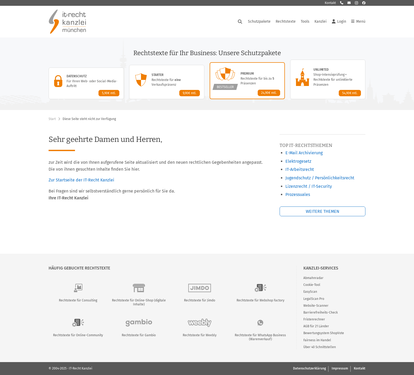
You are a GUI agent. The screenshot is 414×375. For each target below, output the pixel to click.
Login (339, 21)
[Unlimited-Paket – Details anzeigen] (327, 79)
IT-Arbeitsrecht (299, 169)
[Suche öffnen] (240, 22)
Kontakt (330, 3)
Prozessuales (297, 194)
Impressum (340, 368)
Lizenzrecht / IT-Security (308, 186)
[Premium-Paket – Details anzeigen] (247, 81)
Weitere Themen (322, 211)
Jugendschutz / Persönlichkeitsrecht (319, 177)
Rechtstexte (286, 21)
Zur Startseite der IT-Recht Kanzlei (81, 179)
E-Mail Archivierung (304, 152)
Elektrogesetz (298, 161)
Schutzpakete (259, 21)
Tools (305, 21)
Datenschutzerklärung (309, 368)
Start (52, 119)
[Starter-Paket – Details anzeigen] (166, 82)
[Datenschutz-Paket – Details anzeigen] (86, 83)
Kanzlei (320, 21)
